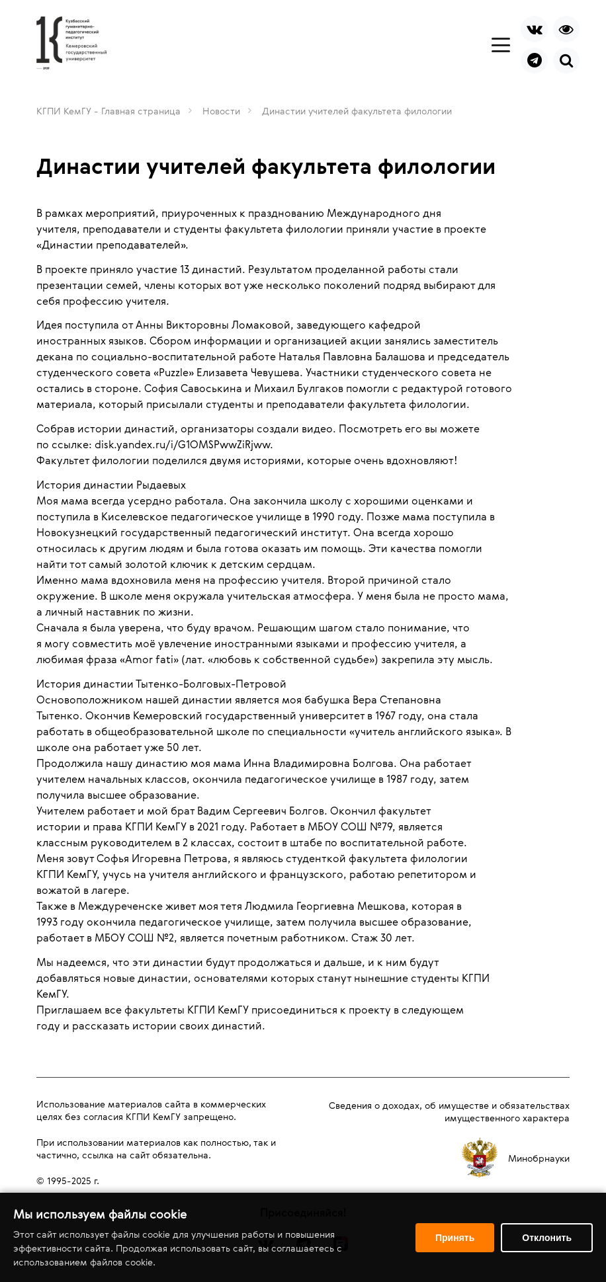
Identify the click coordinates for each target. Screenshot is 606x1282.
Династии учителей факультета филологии (357, 110)
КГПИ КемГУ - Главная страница (108, 110)
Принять (454, 1237)
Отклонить (547, 1237)
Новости (221, 110)
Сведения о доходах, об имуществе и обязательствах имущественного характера (449, 1111)
